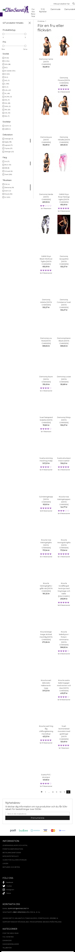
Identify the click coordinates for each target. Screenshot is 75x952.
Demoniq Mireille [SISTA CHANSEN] (64, 139)
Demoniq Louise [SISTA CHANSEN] (64, 379)
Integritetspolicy (11, 856)
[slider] (3, 34)
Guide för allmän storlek (15, 860)
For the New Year (33, 12)
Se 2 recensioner (64, 92)
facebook (8, 882)
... (49, 792)
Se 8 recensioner (46, 511)
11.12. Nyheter (43, 10)
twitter (7, 886)
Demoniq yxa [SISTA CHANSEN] (46, 139)
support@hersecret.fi (18, 908)
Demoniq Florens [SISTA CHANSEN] (64, 80)
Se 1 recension (46, 208)
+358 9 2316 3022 (18, 912)
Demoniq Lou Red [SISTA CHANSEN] (46, 340)
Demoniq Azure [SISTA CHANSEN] (46, 379)
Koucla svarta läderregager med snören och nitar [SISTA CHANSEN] (64, 685)
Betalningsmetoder (12, 853)
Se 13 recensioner (46, 743)
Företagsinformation (13, 849)
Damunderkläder (11, 944)
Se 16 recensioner (64, 700)
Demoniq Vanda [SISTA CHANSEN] (46, 196)
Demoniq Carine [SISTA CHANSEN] (46, 61)
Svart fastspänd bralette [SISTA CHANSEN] (46, 420)
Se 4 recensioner (46, 391)
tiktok (7, 893)
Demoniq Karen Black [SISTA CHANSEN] (64, 340)
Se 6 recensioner (64, 513)
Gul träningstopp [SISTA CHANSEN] (46, 499)
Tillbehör (7, 948)
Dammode (55, 9)
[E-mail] (37, 814)
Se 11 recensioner (46, 786)
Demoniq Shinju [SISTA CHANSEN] (64, 420)
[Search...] (62, 4)
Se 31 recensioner (46, 470)
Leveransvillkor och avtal (15, 845)
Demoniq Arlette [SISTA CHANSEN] (46, 302)
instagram (8, 889)
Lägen (5, 863)
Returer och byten (11, 867)
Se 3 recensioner (64, 211)
